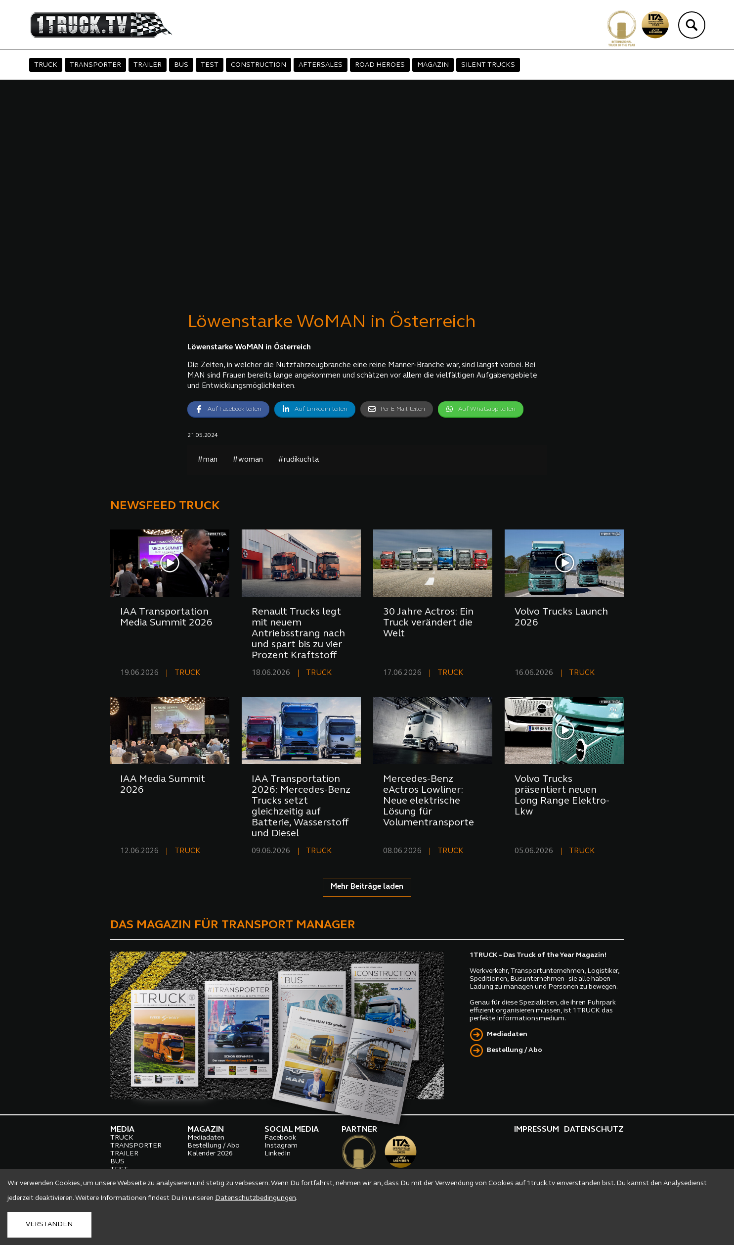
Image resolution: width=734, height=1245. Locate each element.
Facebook (280, 1138)
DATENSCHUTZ (594, 1130)
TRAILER (147, 65)
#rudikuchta (298, 460)
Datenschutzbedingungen (255, 1198)
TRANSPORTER (95, 65)
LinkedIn (277, 1153)
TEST (209, 65)
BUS (181, 65)
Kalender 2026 (210, 1153)
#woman (247, 460)
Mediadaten (507, 1034)
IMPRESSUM (536, 1130)
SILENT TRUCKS (488, 65)
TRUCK (45, 65)
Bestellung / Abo (514, 1050)
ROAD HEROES (380, 65)
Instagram (281, 1145)
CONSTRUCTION (258, 65)
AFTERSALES (321, 65)
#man (207, 460)
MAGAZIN (433, 65)
